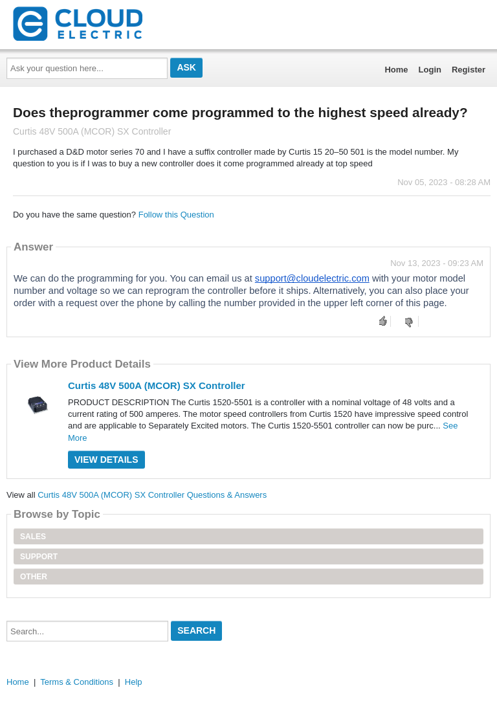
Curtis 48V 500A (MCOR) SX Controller (156, 385)
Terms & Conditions (76, 682)
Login (430, 69)
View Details (106, 459)
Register (468, 69)
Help (133, 682)
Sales (33, 536)
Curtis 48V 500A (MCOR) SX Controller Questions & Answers (152, 495)
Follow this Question (176, 214)
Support (39, 556)
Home (396, 69)
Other (33, 576)
